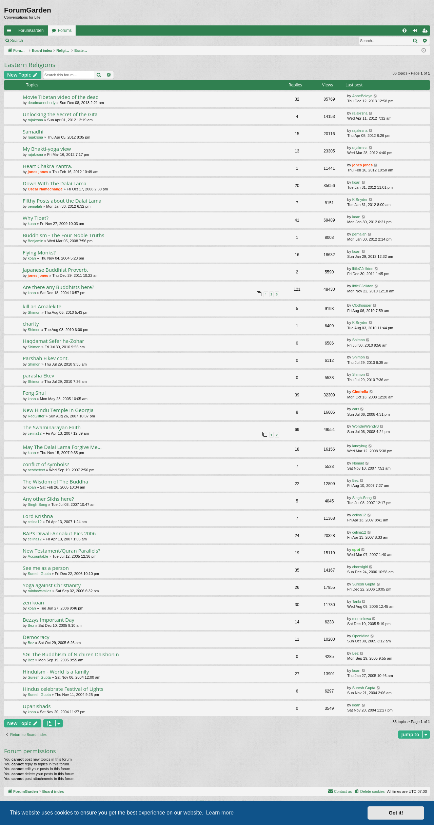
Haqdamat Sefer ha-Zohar (53, 340)
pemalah (35, 206)
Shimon (34, 312)
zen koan (33, 602)
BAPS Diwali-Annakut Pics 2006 (59, 533)
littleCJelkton (362, 269)
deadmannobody (42, 103)
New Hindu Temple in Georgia (58, 410)
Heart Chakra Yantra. (47, 166)
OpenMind (361, 636)
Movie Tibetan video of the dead (61, 97)
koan (356, 182)
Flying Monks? (39, 252)
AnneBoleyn (362, 96)
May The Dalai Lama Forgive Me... (62, 447)
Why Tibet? (35, 217)
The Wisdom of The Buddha (55, 481)
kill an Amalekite (42, 306)
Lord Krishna (38, 516)
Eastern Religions (29, 64)
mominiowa (361, 619)
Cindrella (360, 392)
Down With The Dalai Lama (54, 183)
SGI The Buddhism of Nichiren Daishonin (71, 654)
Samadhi (33, 131)
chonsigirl (360, 567)
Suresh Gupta (39, 574)
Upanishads (37, 706)
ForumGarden (31, 30)
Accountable (38, 556)
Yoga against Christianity (52, 585)
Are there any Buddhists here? (58, 287)
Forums (65, 30)
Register (60, 40)
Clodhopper (362, 305)
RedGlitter (36, 416)
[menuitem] (404, 30)
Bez (355, 480)
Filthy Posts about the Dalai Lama (62, 200)
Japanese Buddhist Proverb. (55, 269)
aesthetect (36, 470)
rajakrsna (35, 120)
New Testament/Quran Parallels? (61, 550)
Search (16, 40)
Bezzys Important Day (48, 619)
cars (355, 409)
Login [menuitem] (416, 32)
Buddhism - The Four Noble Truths (63, 235)
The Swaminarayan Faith (52, 427)
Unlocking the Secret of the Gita (60, 114)
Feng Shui (34, 392)
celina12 (35, 433)
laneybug (360, 446)
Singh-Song (37, 504)
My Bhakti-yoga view (47, 148)
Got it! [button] (396, 813)
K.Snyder (360, 200)
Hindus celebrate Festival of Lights (63, 688)
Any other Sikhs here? (48, 498)
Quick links (10, 32)
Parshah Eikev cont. (46, 358)
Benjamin (35, 241)
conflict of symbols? (46, 464)
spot (356, 550)
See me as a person (46, 567)
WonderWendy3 (365, 426)
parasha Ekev (38, 375)
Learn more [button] (220, 813)
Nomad (358, 463)
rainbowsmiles (40, 591)
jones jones (38, 172)
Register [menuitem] (426, 32)
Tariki (356, 601)
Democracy (36, 637)
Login (38, 40)
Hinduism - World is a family (56, 671)
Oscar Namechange (45, 189)
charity (31, 323)
